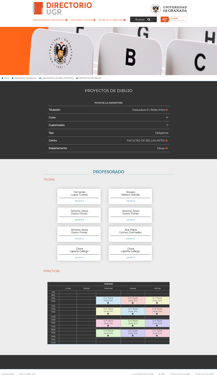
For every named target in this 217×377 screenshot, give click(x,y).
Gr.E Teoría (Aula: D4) (157, 323)
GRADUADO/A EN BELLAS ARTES (57, 78)
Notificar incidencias (112, 19)
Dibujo (162, 148)
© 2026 (162, 374)
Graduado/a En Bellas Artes (150, 109)
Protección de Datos (204, 374)
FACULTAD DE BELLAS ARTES (147, 140)
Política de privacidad (180, 374)
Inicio (6, 78)
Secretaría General (82, 19)
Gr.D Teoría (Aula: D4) (133, 323)
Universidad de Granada (169, 8)
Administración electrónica (50, 19)
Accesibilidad (8, 374)
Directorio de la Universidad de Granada (62, 8)
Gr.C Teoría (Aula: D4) (157, 300)
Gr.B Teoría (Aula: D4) (133, 300)
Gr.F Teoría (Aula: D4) (108, 323)
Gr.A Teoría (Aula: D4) (108, 300)
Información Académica (25, 78)
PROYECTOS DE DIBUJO (89, 78)
